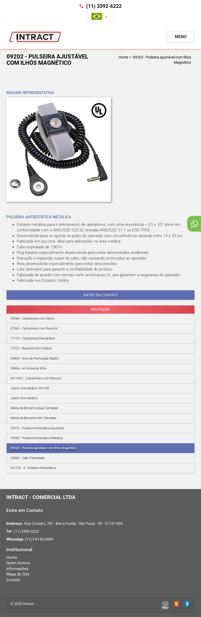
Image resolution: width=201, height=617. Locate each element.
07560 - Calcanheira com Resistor (34, 328)
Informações (17, 568)
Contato (13, 580)
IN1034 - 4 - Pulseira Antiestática (33, 468)
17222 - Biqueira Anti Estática (31, 348)
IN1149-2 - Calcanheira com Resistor (36, 378)
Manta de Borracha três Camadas (33, 418)
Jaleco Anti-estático (24, 398)
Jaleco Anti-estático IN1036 (29, 388)
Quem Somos (18, 563)
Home (123, 57)
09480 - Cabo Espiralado (27, 458)
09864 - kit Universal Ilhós (28, 368)
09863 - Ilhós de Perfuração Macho (34, 358)
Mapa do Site (17, 574)
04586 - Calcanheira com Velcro (32, 318)
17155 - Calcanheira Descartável (32, 338)
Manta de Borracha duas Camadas (34, 408)
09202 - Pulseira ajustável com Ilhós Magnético (43, 448)
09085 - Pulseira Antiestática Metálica (36, 438)
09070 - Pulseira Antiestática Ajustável (37, 428)
